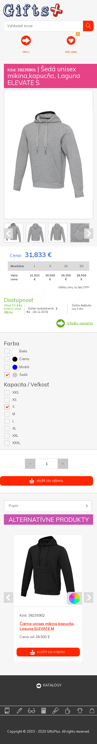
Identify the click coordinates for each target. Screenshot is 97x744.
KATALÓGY (48, 685)
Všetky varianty (80, 323)
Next (88, 233)
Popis (13, 505)
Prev (8, 233)
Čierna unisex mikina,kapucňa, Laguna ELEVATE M (47, 626)
